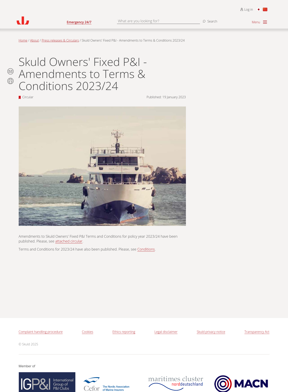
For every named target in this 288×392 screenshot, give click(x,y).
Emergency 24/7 (79, 22)
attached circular (68, 241)
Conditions (146, 249)
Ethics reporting (123, 332)
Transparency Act (256, 332)
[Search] (209, 20)
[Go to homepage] (42, 20)
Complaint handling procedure (41, 332)
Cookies (87, 332)
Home (23, 40)
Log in (246, 9)
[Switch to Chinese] (265, 9)
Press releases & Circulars (60, 40)
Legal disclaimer (166, 332)
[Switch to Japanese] (258, 9)
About (34, 40)
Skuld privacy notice (211, 332)
